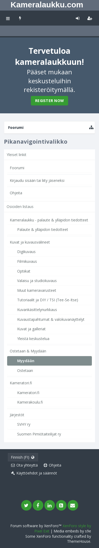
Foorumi (17, 167)
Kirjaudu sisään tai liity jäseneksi (37, 180)
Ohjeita (16, 192)
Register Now (49, 100)
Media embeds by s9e (72, 531)
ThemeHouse (78, 541)
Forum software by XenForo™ (36, 525)
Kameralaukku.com (47, 4)
